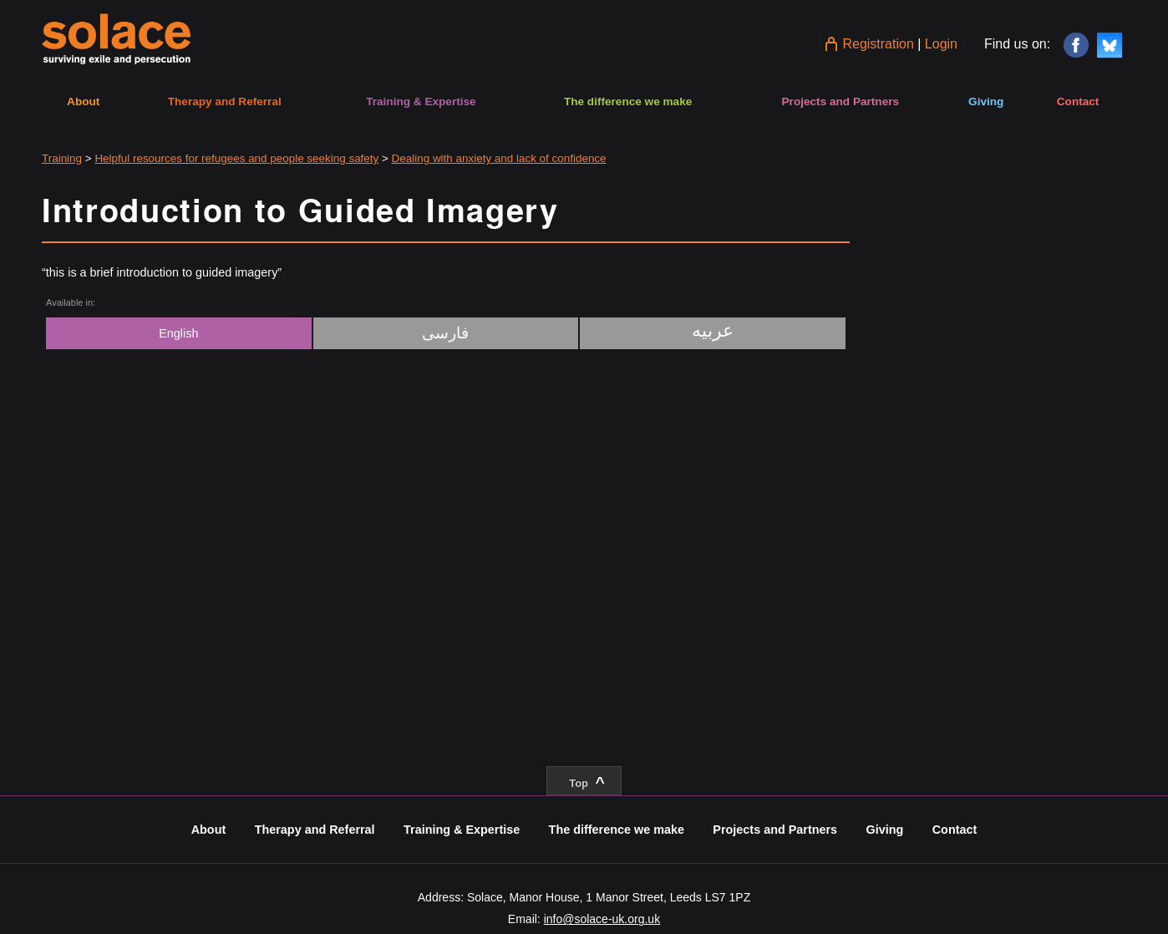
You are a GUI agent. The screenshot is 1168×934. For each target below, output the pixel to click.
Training (62, 158)
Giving (985, 101)
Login (941, 44)
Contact (1078, 101)
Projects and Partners (841, 101)
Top (586, 783)
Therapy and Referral (225, 101)
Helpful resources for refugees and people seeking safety (236, 158)
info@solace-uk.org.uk (602, 919)
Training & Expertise (420, 101)
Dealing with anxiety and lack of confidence (499, 158)
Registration (877, 44)
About (83, 101)
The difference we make (628, 101)
